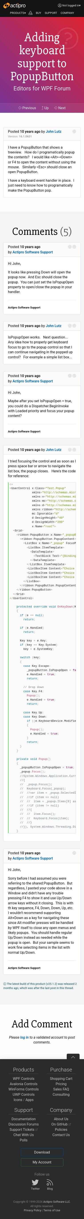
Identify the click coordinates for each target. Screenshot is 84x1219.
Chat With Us (24, 1135)
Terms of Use (51, 1210)
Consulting (61, 1094)
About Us (61, 1119)
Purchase (61, 1070)
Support (23, 1110)
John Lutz (54, 131)
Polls (23, 1140)
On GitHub (61, 1124)
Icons (18, 1100)
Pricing (61, 1084)
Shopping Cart (61, 1079)
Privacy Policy (32, 1210)
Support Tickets (24, 1129)
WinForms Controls (23, 1089)
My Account (42, 1162)
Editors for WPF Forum (42, 88)
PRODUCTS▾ (18, 13)
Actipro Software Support (32, 252)
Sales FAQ (61, 1089)
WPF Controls (23, 1079)
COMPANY (67, 13)
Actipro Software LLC (56, 1201)
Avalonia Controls (23, 1084)
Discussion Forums (23, 1124)
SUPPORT (51, 13)
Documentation (24, 1119)
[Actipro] (14, 5)
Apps (29, 1100)
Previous (27, 108)
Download (42, 1152)
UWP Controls (24, 1094)
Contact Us (61, 1135)
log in (24, 1037)
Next (60, 108)
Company (61, 1110)
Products (23, 1070)
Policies (61, 1129)
